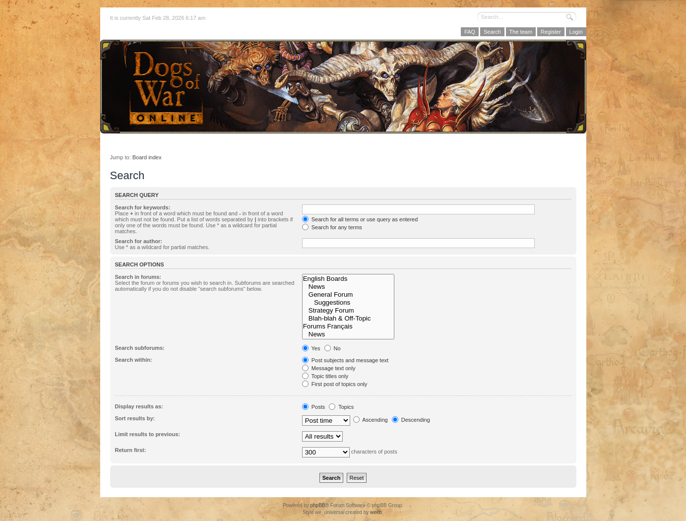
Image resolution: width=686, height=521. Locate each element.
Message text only (329, 368)
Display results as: (139, 406)
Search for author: (138, 241)
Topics (341, 407)
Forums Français (348, 326)
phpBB (317, 505)
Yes (311, 348)
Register (551, 32)
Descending (411, 420)
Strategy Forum (348, 311)
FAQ (469, 32)
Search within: (133, 360)
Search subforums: (140, 348)
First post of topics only (335, 384)
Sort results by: (135, 418)
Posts (313, 407)
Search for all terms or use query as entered (360, 219)
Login (576, 32)
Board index (147, 157)
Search (492, 32)
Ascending (370, 420)
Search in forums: (138, 277)
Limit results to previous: (147, 434)
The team (520, 32)
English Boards (348, 279)
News (348, 287)
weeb (376, 512)
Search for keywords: (143, 207)
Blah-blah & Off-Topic (348, 319)
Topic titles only (325, 376)
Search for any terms (332, 227)
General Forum (348, 295)
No (332, 348)
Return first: (130, 450)
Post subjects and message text (345, 360)
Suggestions (348, 303)
